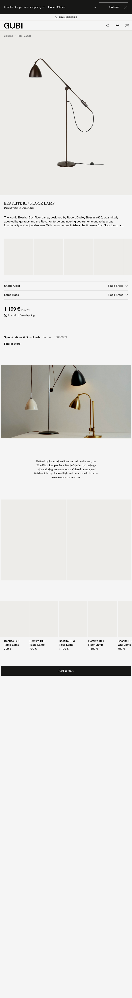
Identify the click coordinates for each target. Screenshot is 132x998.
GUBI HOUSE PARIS (66, 17)
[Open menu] (127, 25)
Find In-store (12, 343)
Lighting (8, 35)
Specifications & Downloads (22, 337)
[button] (117, 25)
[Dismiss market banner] (125, 7)
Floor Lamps (24, 35)
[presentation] (66, 401)
